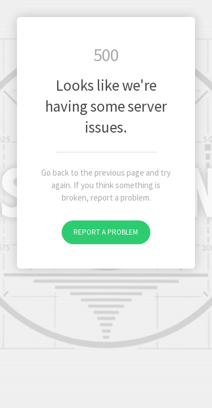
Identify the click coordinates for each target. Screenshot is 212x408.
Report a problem (105, 232)
